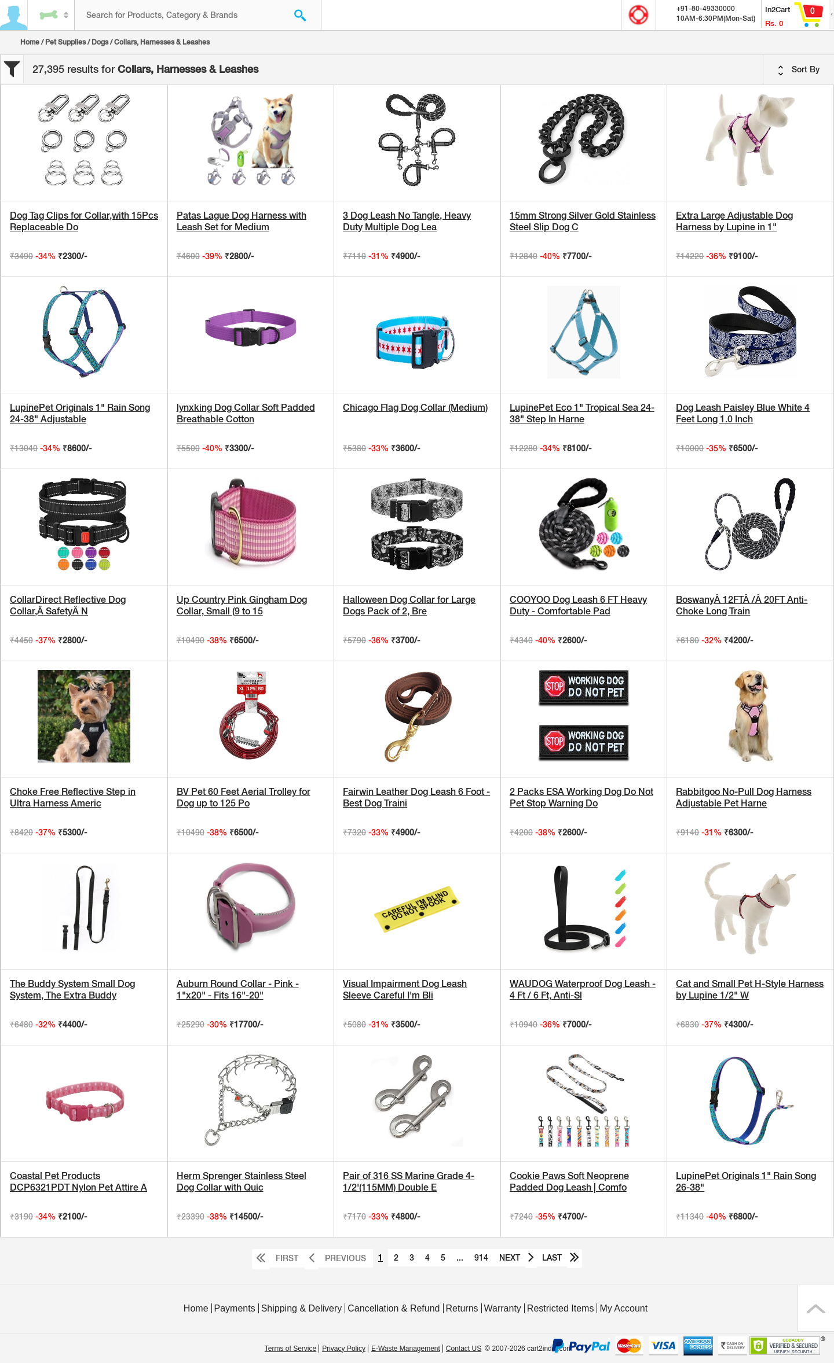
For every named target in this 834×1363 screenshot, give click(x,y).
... (459, 1257)
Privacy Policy (343, 1348)
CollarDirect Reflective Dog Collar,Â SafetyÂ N (68, 605)
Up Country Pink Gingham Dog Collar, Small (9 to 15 (242, 605)
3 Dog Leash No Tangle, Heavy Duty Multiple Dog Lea (407, 221)
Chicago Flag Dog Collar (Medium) (415, 407)
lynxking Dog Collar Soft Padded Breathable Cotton (246, 413)
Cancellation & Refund (394, 1308)
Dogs (100, 42)
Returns (462, 1308)
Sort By (799, 70)
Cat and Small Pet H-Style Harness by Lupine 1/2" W (750, 989)
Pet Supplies (65, 42)
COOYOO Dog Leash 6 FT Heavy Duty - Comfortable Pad (578, 605)
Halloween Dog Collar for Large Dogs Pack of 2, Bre (409, 605)
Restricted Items (560, 1308)
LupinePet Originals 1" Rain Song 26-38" (746, 1181)
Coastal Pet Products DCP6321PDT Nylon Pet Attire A (78, 1181)
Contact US (463, 1348)
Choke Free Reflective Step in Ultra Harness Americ (73, 797)
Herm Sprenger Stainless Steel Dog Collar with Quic (241, 1181)
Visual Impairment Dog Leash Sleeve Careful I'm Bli (405, 989)
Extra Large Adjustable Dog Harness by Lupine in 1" (734, 221)
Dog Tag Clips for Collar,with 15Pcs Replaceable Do (84, 221)
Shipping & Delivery (301, 1308)
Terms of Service (290, 1348)
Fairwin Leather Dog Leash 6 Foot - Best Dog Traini (416, 797)
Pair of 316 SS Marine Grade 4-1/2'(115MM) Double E (408, 1181)
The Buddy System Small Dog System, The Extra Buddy (72, 989)
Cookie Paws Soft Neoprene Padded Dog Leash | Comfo (569, 1181)
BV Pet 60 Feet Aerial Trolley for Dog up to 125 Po (243, 797)
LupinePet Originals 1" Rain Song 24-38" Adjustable (80, 413)
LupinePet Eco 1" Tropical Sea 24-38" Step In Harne (582, 413)
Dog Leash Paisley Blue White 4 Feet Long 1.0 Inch (743, 413)
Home (29, 42)
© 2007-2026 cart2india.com (528, 1348)
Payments (234, 1308)
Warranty (502, 1308)
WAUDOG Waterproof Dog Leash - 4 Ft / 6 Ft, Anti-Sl (583, 989)
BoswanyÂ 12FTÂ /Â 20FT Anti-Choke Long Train (741, 605)
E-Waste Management (405, 1348)
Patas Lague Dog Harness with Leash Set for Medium (241, 221)
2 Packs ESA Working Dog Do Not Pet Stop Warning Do (581, 797)
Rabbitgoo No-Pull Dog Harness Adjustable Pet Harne (743, 797)
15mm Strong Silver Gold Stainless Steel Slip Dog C (583, 221)
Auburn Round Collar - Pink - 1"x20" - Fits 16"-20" (238, 989)
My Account (623, 1308)
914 (481, 1257)
